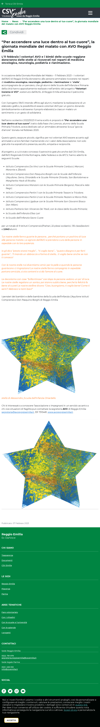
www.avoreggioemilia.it (60, 412)
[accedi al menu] (90, 13)
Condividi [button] (15, 32)
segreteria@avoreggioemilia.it (18, 412)
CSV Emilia (7, 565)
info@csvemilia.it (10, 669)
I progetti (6, 632)
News (15, 21)
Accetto (11, 720)
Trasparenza (7, 555)
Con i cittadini (8, 617)
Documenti (7, 560)
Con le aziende (9, 627)
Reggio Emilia (8, 584)
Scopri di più (70, 710)
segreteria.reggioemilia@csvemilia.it (19, 658)
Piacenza (6, 589)
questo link (81, 705)
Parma (5, 594)
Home (5, 21)
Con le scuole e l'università (14, 622)
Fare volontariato (10, 612)
